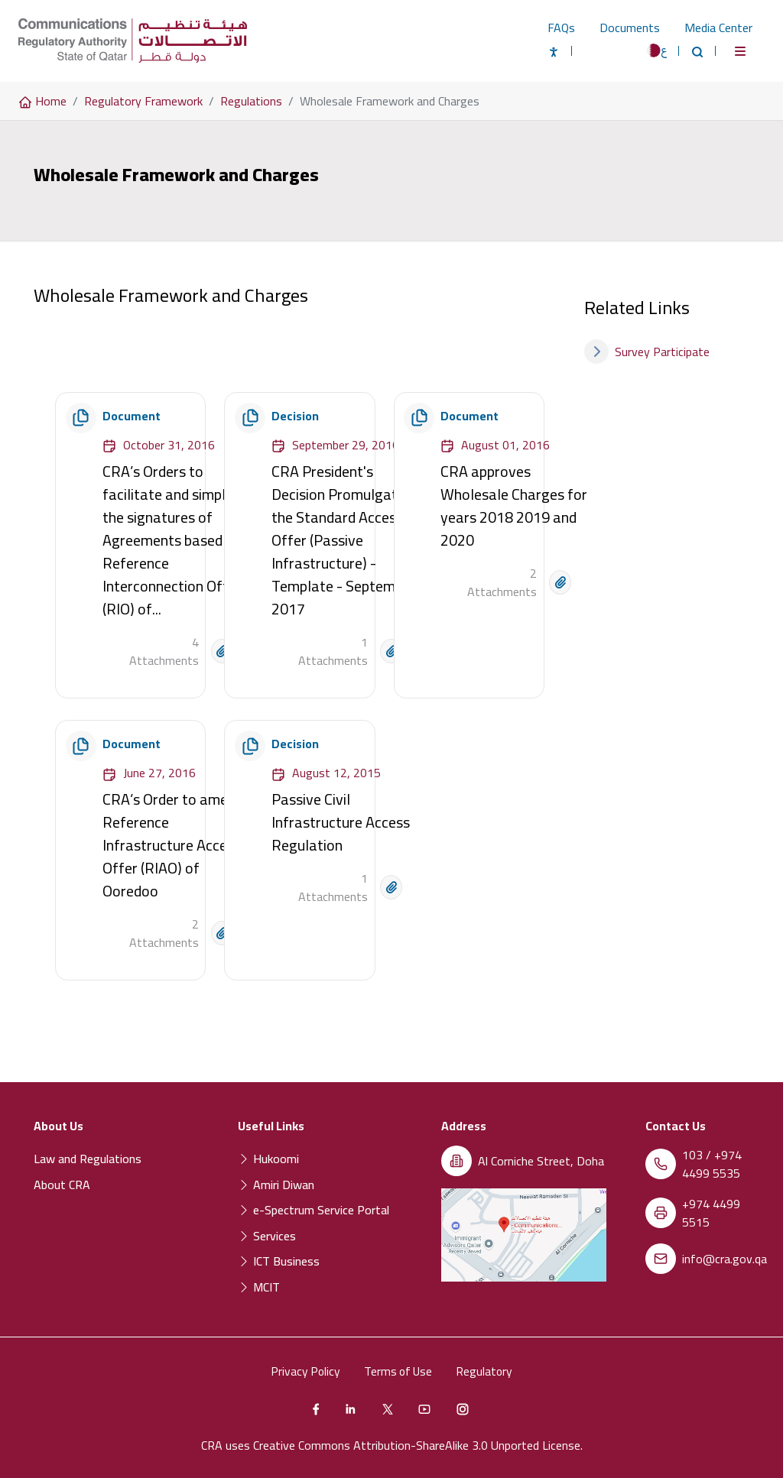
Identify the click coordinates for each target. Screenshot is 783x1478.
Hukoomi (268, 1158)
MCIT (259, 1286)
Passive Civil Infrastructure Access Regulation (340, 822)
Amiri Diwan (276, 1184)
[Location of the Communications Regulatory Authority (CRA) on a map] (523, 1235)
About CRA (62, 1184)
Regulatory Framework (143, 100)
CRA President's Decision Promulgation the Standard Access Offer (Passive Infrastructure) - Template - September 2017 (344, 540)
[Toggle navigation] (740, 51)
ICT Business (279, 1260)
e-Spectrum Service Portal (313, 1209)
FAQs (561, 27)
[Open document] (222, 651)
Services (267, 1235)
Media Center (718, 27)
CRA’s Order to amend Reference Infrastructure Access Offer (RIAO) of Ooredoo (172, 845)
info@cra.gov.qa (724, 1258)
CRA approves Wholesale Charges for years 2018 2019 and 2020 (513, 505)
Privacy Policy (303, 1371)
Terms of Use (398, 1371)
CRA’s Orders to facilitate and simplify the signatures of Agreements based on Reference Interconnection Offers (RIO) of (175, 540)
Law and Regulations (87, 1158)
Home (42, 100)
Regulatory (487, 1371)
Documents (629, 27)
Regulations (251, 100)
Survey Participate (647, 351)
